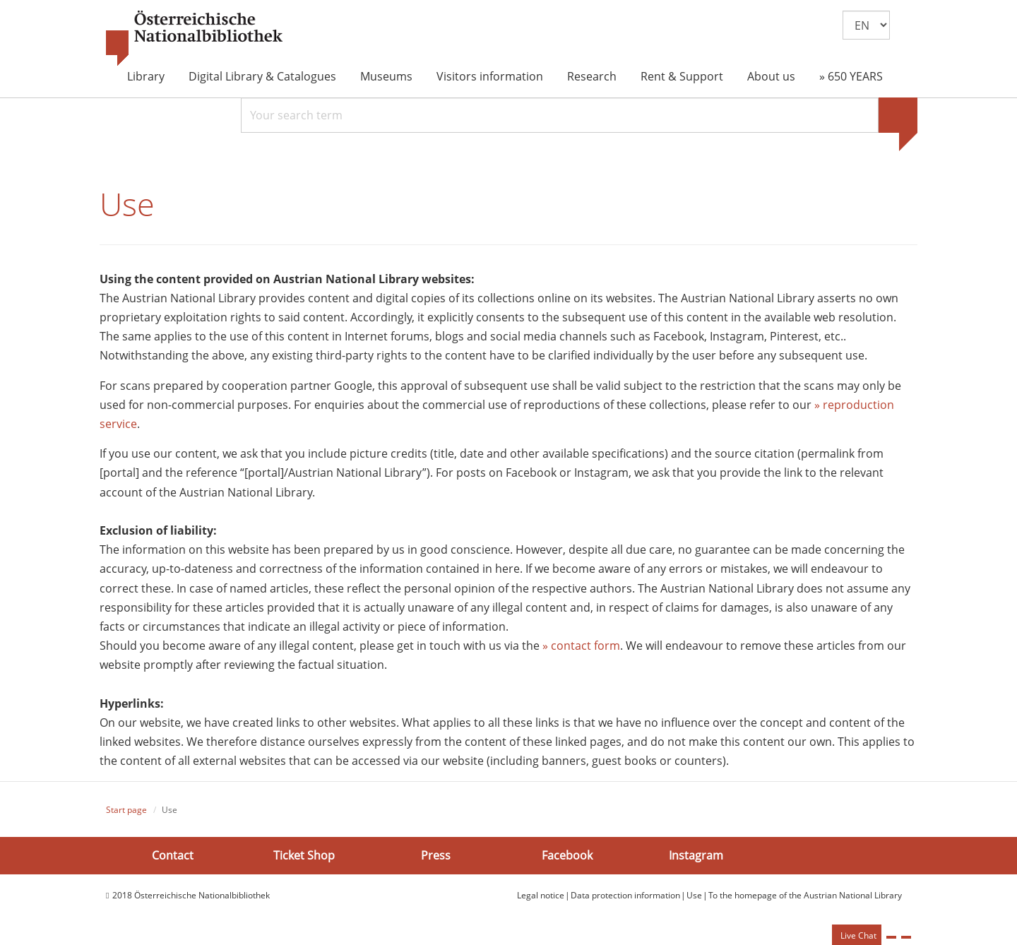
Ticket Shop (304, 854)
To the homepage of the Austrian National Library (805, 895)
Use (694, 895)
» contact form (581, 645)
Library (146, 76)
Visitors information (489, 76)
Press (436, 854)
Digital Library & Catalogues (262, 76)
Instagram (696, 854)
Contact (173, 854)
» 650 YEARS (851, 76)
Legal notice (540, 895)
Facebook (567, 854)
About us (771, 76)
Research (592, 76)
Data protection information (625, 895)
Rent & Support (682, 76)
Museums (386, 76)
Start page (126, 810)
